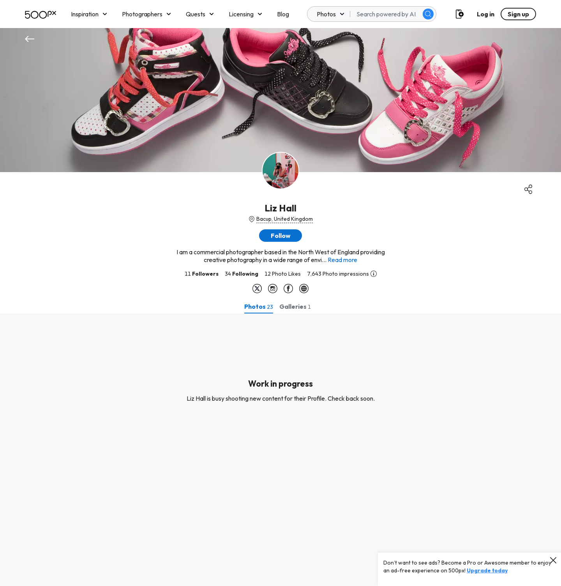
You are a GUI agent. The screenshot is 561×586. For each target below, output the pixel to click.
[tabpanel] (280, 449)
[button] (280, 235)
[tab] (258, 306)
